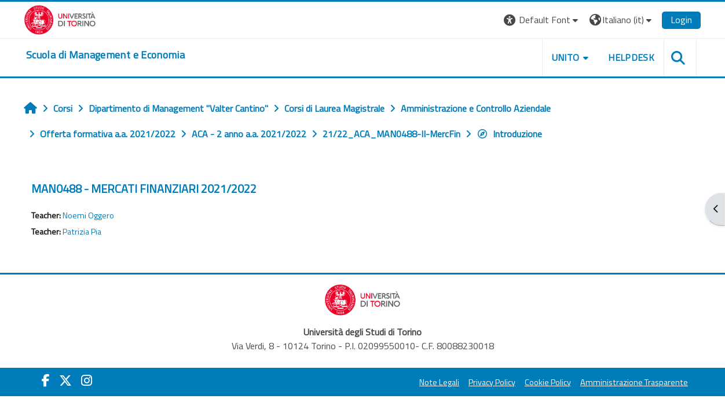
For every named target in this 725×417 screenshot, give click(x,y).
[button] (542, 20)
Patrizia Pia (82, 231)
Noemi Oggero (88, 215)
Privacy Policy (491, 382)
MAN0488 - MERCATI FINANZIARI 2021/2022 (144, 188)
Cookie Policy (548, 382)
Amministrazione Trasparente (634, 382)
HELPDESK (631, 57)
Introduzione (509, 134)
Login (681, 20)
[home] (105, 55)
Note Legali (439, 382)
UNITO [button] (566, 57)
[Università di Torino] (60, 18)
